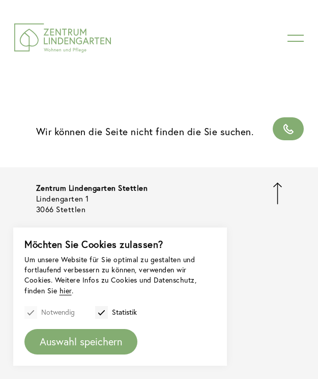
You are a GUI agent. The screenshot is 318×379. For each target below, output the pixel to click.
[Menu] (295, 38)
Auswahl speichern (81, 341)
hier (66, 290)
